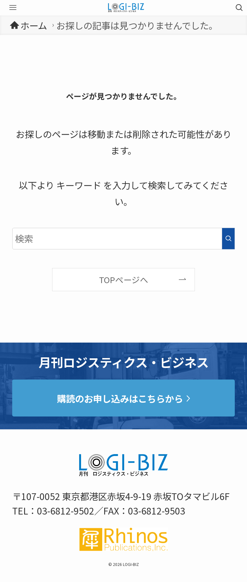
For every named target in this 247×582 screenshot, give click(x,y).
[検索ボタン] (239, 7)
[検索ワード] (123, 238)
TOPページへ (123, 279)
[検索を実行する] (228, 238)
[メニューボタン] (13, 7)
